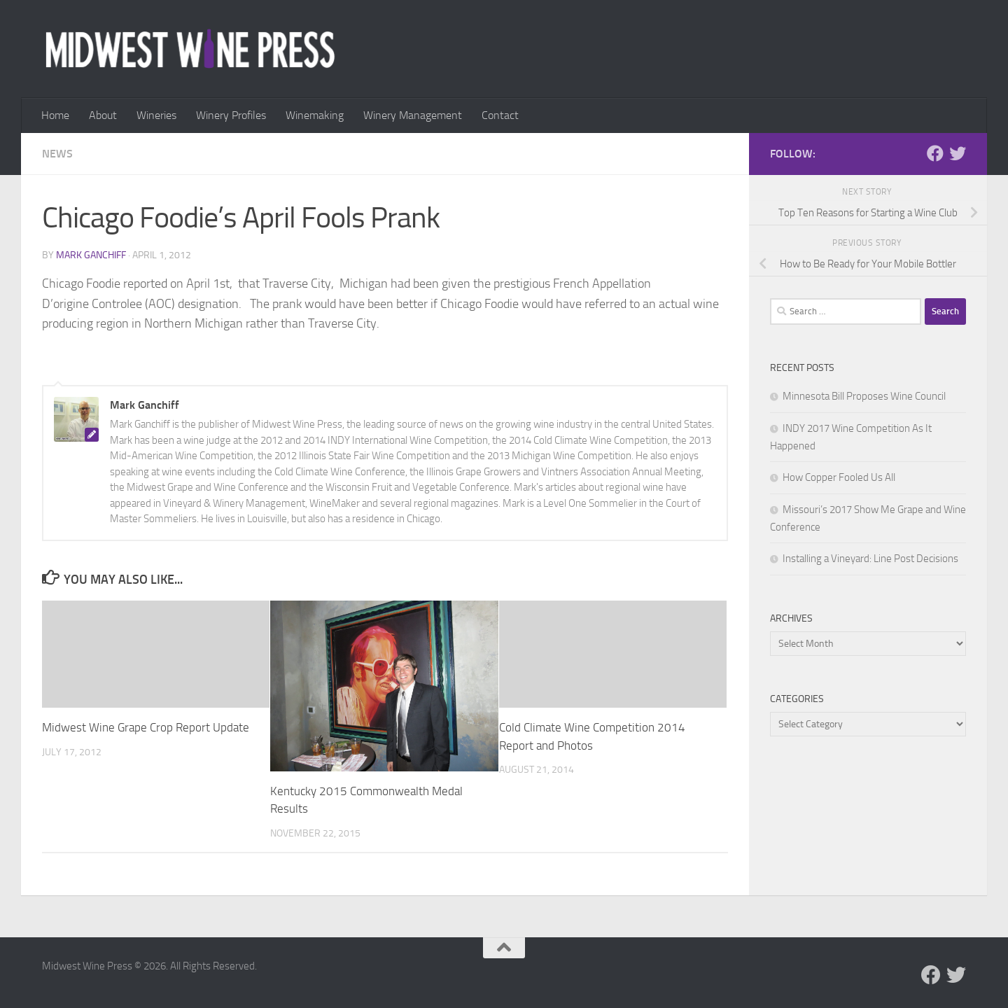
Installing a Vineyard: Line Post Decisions (870, 558)
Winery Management (412, 115)
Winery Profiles (231, 115)
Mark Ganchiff (91, 255)
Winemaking (315, 115)
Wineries (156, 115)
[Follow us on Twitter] (957, 153)
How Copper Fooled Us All (839, 477)
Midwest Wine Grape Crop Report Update (145, 727)
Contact (500, 115)
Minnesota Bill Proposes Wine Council (864, 396)
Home (55, 115)
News (57, 153)
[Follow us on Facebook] (935, 153)
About (103, 115)
